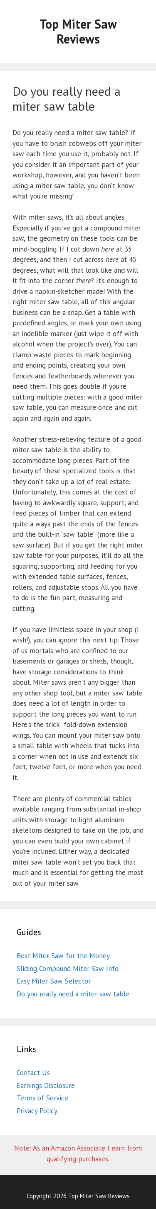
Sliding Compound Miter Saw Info (68, 968)
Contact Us (33, 1072)
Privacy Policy (37, 1110)
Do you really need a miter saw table (73, 993)
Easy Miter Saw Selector (54, 981)
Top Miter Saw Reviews (78, 31)
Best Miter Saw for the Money (63, 955)
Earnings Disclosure (46, 1085)
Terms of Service (42, 1097)
